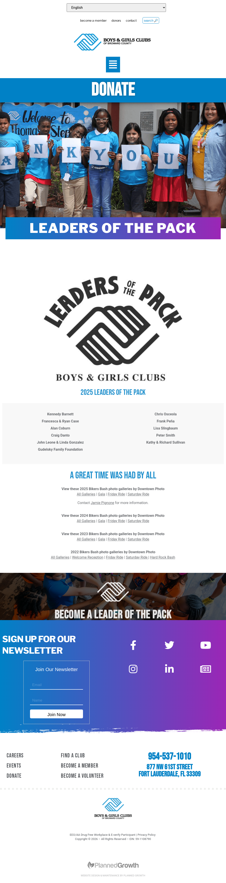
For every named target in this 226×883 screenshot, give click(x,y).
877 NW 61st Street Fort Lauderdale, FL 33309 (170, 771)
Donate (14, 776)
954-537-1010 (169, 756)
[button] (113, 65)
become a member (85, 21)
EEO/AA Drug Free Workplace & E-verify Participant (102, 834)
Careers (15, 755)
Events (14, 765)
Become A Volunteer (82, 776)
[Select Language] (116, 7)
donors (110, 21)
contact (127, 21)
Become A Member (79, 765)
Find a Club (73, 755)
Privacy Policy (146, 834)
